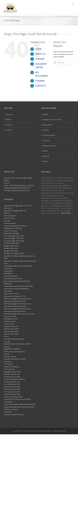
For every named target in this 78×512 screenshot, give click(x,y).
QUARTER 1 (8, 268)
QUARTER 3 (8, 273)
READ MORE (65, 213)
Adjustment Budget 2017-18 (15, 296)
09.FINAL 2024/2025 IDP (13, 397)
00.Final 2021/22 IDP (12, 374)
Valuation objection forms (14, 339)
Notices (45, 161)
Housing (46, 156)
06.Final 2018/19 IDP (12, 389)
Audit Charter (9, 218)
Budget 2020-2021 (11, 248)
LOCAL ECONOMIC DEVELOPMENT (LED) (19, 404)
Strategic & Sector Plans (52, 119)
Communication (49, 135)
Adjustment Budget (11, 233)
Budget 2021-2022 (11, 251)
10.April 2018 (9, 324)
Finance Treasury (49, 146)
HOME (38, 49)
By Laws (7, 221)
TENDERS (39, 59)
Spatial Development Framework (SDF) (19, 407)
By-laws (46, 130)
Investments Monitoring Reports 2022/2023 (16, 289)
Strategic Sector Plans (12, 372)
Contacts (8, 130)
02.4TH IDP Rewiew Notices (14, 379)
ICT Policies (8, 364)
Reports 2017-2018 (11, 293)
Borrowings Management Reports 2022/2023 (17, 282)
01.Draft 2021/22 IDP (12, 377)
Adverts (46, 114)
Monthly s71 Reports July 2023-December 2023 (20, 262)
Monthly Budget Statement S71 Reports (19, 314)
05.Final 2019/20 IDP (12, 387)
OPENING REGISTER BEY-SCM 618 (17, 188)
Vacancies (7, 412)
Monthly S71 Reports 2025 (14, 253)
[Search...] (63, 62)
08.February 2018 (11, 319)
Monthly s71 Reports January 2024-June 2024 (19, 257)
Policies (7, 354)
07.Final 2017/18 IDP (12, 392)
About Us (9, 114)
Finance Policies (10, 356)
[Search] (55, 62)
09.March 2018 (9, 321)
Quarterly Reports (11, 276)
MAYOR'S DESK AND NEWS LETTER (17, 344)
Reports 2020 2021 (11, 331)
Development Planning (13, 228)
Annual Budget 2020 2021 (14, 236)
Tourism (8, 125)
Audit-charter (48, 125)
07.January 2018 (10, 316)
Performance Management (14, 351)
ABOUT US (40, 54)
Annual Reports (10, 216)
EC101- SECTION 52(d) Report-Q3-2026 (19, 185)
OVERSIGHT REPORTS (12, 349)
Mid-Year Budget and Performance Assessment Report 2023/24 (17, 305)
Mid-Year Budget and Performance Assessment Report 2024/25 (17, 310)
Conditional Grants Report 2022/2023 (18, 286)
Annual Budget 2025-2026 (14, 241)
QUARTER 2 (8, 271)
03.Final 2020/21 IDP (12, 382)
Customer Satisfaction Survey (15, 226)
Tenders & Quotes (11, 409)
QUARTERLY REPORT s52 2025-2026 (18, 266)
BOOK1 (7, 183)
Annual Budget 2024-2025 (14, 238)
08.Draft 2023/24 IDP (12, 394)
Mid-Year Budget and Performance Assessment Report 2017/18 (17, 299)
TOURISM (39, 80)
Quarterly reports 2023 (13, 278)
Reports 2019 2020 (11, 329)
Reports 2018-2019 (11, 326)
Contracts (46, 140)
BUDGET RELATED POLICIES (14, 359)
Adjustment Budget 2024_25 (15, 210)
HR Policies (8, 361)
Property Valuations (11, 367)
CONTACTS (40, 85)
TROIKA (8, 119)
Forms (45, 151)
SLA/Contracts (9, 369)
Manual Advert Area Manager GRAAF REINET (18, 179)
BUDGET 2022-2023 (11, 243)
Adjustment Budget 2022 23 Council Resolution (18, 206)
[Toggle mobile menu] (72, 4)
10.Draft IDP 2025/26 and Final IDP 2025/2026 (17, 400)
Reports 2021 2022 (11, 334)
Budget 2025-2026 (11, 246)
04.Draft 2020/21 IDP (12, 384)
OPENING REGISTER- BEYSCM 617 (17, 190)
